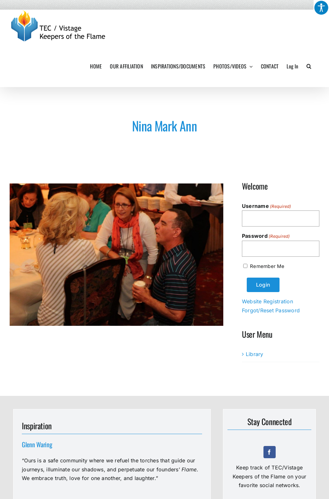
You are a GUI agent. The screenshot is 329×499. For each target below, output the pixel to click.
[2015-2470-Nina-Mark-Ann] (116, 254)
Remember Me (267, 266)
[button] (309, 66)
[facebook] (269, 452)
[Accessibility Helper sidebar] (321, 7)
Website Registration (267, 301)
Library (254, 354)
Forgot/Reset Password (271, 310)
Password (266, 236)
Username (266, 206)
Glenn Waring (37, 444)
